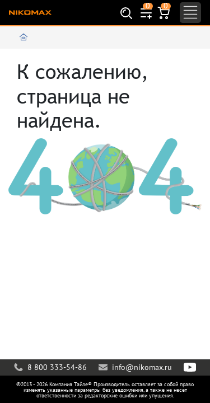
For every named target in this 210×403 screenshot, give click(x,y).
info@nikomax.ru (135, 367)
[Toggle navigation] (190, 12)
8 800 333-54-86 (50, 367)
